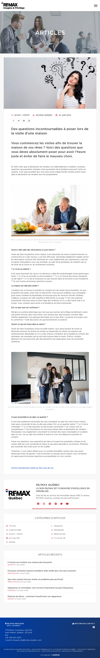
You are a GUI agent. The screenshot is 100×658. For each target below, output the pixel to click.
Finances (57, 526)
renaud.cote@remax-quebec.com (27, 640)
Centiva (55, 655)
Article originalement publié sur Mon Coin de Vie (32, 468)
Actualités (13, 538)
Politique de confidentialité (28, 651)
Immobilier (57, 530)
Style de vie (58, 538)
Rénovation (58, 534)
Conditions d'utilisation (51, 651)
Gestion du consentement (72, 651)
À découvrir (13, 530)
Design (10, 542)
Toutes (11, 526)
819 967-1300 (15, 638)
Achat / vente (20, 115)
